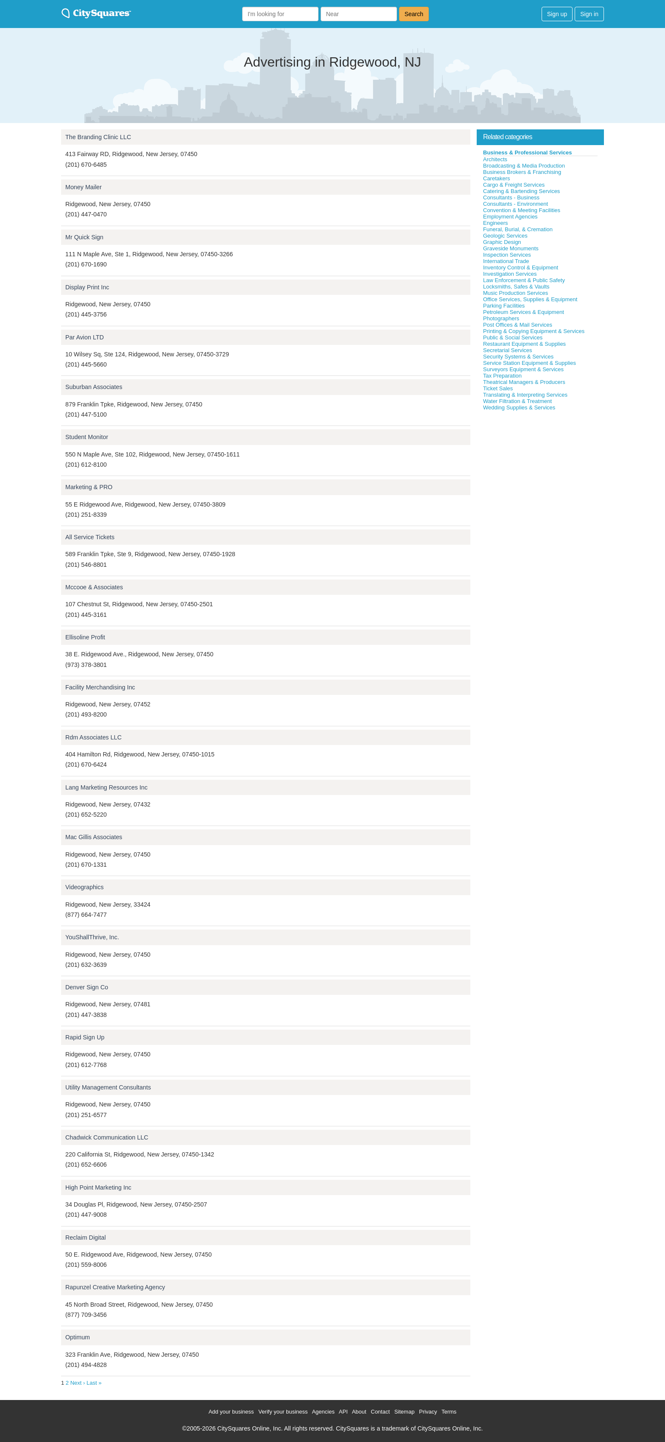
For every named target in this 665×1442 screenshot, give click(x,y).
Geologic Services (505, 235)
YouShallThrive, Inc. (92, 937)
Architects (495, 159)
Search (414, 14)
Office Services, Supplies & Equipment (530, 299)
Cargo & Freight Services (514, 185)
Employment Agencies (510, 216)
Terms (448, 1411)
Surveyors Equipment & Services (523, 369)
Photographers (501, 318)
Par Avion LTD (84, 337)
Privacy (428, 1411)
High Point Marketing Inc (98, 1187)
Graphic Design (502, 242)
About (359, 1411)
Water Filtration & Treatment (517, 401)
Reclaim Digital (85, 1237)
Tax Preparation (502, 375)
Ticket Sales (498, 388)
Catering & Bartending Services (521, 191)
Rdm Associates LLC (93, 737)
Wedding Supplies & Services (519, 407)
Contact (380, 1411)
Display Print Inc (87, 287)
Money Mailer (83, 187)
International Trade (506, 261)
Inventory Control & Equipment (520, 267)
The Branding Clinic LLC (98, 137)
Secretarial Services (507, 350)
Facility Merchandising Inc (100, 687)
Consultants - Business (511, 197)
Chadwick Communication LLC (106, 1137)
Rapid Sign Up (84, 1037)
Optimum (77, 1337)
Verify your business (282, 1411)
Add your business (231, 1411)
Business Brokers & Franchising (522, 172)
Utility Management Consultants (108, 1087)
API (343, 1411)
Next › (77, 1383)
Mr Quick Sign (84, 237)
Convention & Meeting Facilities (521, 210)
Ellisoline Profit (85, 637)
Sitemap (404, 1411)
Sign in (589, 14)
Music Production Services (515, 293)
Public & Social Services (512, 337)
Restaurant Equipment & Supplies (524, 344)
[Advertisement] (540, 475)
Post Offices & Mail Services (517, 325)
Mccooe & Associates (94, 587)
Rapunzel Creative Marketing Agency (115, 1287)
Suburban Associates (93, 387)
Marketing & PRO (88, 487)
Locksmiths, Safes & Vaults (516, 286)
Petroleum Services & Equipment (523, 312)
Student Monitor (86, 437)
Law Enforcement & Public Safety (524, 280)
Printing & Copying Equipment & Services (533, 331)
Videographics (84, 887)
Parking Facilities (504, 305)
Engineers (495, 223)
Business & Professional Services (527, 152)
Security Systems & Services (518, 356)
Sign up (557, 14)
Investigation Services (509, 274)
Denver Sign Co (86, 987)
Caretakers (496, 178)
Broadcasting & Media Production (524, 165)
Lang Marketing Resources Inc (106, 787)
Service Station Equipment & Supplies (529, 363)
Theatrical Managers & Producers (524, 382)
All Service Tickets (90, 537)
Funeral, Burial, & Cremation (518, 229)
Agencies (323, 1411)
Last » (94, 1383)
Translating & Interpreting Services (525, 395)
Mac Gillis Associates (93, 837)
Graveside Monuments (511, 248)
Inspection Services (507, 255)
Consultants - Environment (515, 204)
